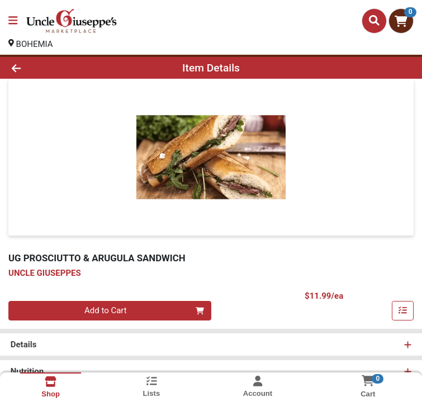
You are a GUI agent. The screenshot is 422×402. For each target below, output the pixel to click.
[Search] (374, 20)
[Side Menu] (12, 21)
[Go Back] (59, 68)
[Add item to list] (403, 311)
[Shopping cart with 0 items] (401, 21)
